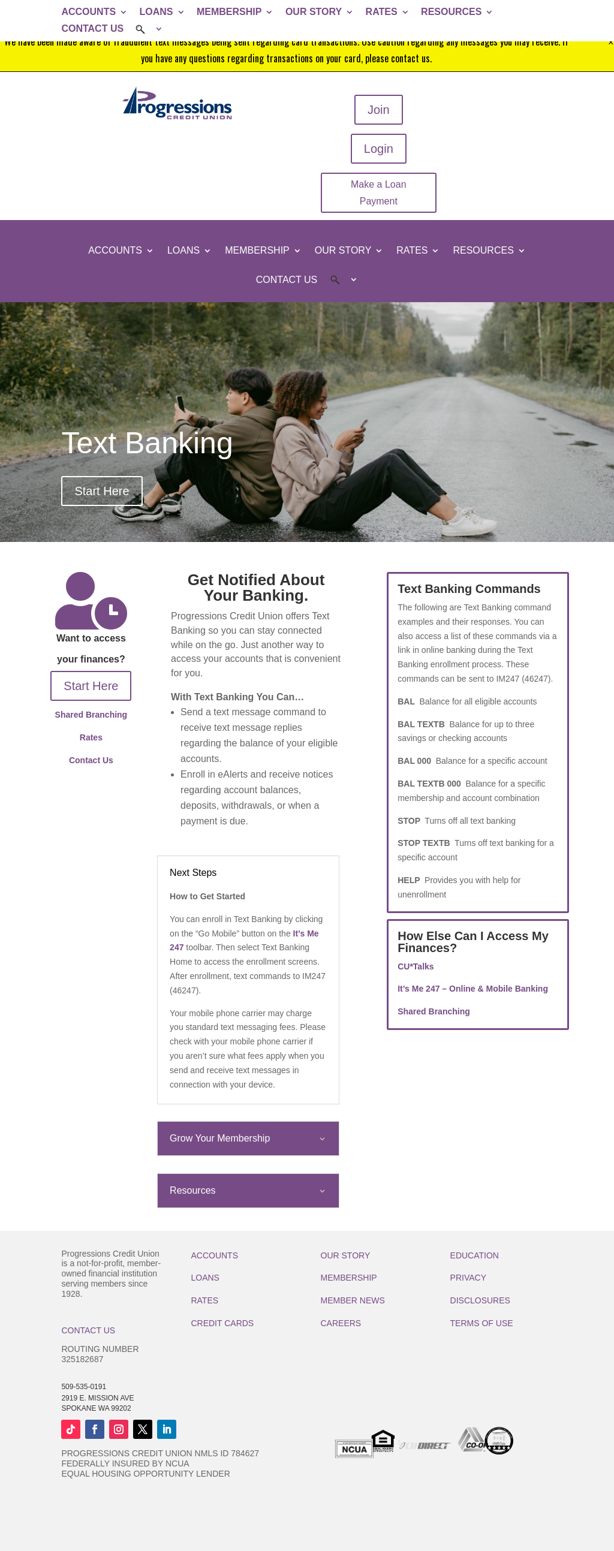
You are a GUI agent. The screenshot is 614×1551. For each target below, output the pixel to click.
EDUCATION (474, 1255)
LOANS (156, 12)
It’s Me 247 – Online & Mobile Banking (473, 988)
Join (379, 109)
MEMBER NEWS (353, 1300)
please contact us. (398, 58)
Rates (91, 737)
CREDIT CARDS (222, 1323)
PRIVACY (468, 1277)
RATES (382, 12)
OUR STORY (313, 12)
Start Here (101, 491)
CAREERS (341, 1323)
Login (378, 148)
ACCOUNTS (88, 12)
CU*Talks (416, 966)
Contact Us (91, 760)
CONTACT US (92, 29)
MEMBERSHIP (229, 12)
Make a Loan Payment (379, 192)
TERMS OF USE (481, 1323)
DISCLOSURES (480, 1300)
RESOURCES (451, 12)
